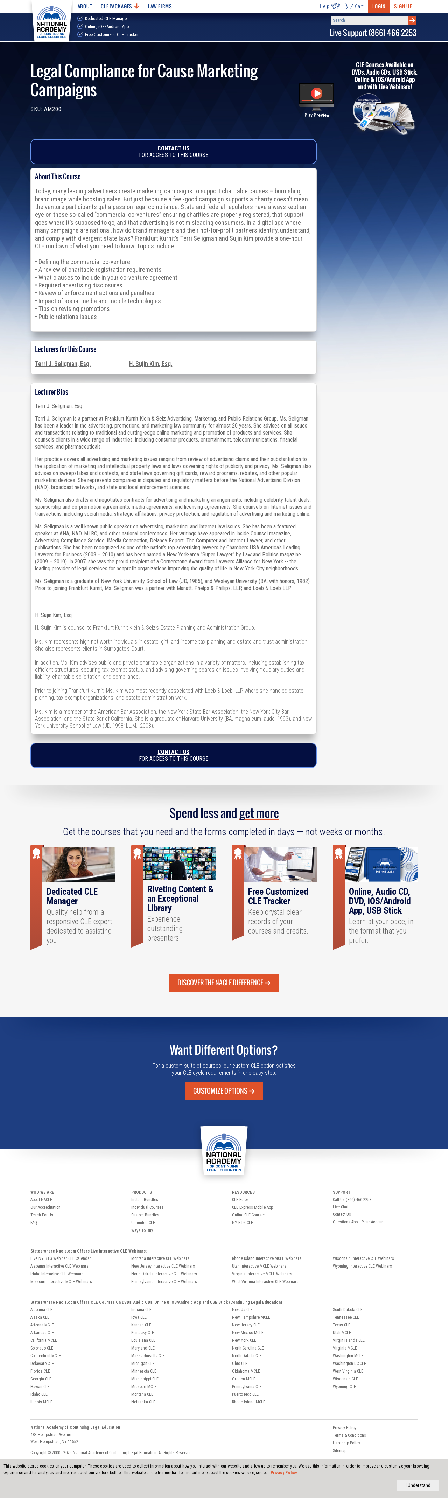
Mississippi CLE (145, 1378)
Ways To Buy (142, 1230)
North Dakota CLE (247, 1355)
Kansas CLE (141, 1325)
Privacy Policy (284, 1472)
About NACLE (41, 1199)
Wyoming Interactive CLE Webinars (362, 1266)
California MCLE (43, 1340)
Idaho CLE (39, 1394)
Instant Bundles (144, 1199)
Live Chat (340, 1207)
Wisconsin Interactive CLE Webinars (363, 1258)
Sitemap (339, 1450)
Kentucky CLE (142, 1332)
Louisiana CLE (143, 1340)
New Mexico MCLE (248, 1332)
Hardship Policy (346, 1443)
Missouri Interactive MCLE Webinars (61, 1281)
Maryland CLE (143, 1348)
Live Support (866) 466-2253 (373, 33)
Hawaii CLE (40, 1386)
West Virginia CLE (348, 1371)
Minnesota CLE (143, 1371)
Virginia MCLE (345, 1348)
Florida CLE (40, 1371)
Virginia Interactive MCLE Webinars (262, 1273)
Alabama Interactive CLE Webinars (59, 1266)
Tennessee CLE (346, 1317)
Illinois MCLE (41, 1402)
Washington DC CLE (349, 1363)
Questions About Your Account (359, 1222)
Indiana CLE (141, 1309)
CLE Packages (120, 6)
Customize (224, 1091)
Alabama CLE (41, 1309)
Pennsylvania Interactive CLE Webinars (164, 1281)
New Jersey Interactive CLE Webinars (163, 1266)
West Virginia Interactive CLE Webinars (265, 1281)
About (85, 6)
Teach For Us (41, 1215)
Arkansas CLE (42, 1332)
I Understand (418, 1485)
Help (330, 6)
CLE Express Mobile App (252, 1207)
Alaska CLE (39, 1317)
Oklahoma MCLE (246, 1371)
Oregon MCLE (243, 1378)
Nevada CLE (242, 1309)
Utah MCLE (342, 1332)
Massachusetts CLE (148, 1355)
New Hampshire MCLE (251, 1317)
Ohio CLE (239, 1363)
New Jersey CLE (246, 1325)
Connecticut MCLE (45, 1355)
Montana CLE (142, 1394)
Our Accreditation (45, 1207)
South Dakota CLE (348, 1309)
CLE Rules (240, 1199)
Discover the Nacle (224, 982)
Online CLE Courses (249, 1215)
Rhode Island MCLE (248, 1402)
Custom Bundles (145, 1215)
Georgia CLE (40, 1378)
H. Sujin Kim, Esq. (150, 363)
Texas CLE (341, 1325)
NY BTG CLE (242, 1222)
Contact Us (173, 148)
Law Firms (160, 6)
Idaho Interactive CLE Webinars (57, 1273)
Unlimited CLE (143, 1222)
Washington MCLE (348, 1355)
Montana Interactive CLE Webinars (160, 1258)
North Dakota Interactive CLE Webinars (164, 1273)
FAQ (33, 1222)
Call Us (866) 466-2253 (352, 1199)
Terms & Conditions (349, 1435)
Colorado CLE (41, 1348)
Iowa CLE (139, 1317)
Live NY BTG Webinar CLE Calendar (60, 1258)
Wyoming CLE (344, 1386)
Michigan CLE (143, 1363)
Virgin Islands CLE (349, 1340)
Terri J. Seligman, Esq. (63, 363)
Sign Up (403, 6)
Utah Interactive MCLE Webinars (259, 1266)
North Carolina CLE (248, 1348)
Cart (354, 6)
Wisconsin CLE (345, 1378)
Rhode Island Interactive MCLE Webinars (266, 1258)
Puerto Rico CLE (245, 1394)
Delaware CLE (42, 1363)
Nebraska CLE (143, 1402)
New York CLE (244, 1340)
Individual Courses (147, 1207)
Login (379, 6)
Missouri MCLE (144, 1386)
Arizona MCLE (42, 1325)
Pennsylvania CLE (247, 1386)
